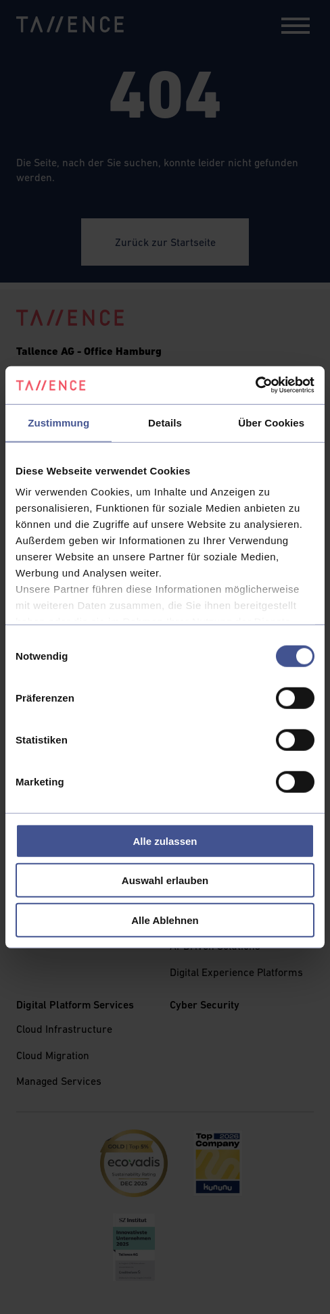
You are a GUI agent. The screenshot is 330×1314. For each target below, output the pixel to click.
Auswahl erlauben (165, 880)
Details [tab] (165, 422)
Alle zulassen (165, 840)
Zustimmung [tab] (58, 422)
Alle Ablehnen (164, 919)
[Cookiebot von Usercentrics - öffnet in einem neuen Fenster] (255, 385)
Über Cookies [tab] (271, 422)
